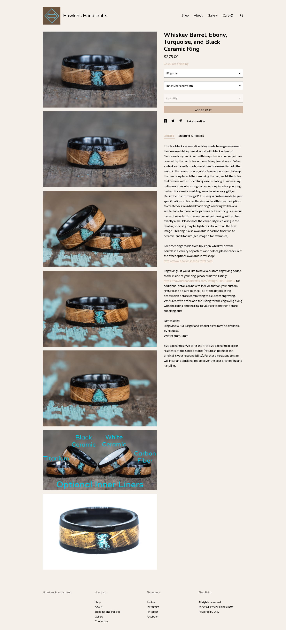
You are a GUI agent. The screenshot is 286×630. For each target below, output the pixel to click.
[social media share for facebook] (165, 121)
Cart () (228, 15)
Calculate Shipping (176, 63)
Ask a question (196, 121)
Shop (185, 15)
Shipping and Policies (107, 611)
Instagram (153, 606)
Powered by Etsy (208, 611)
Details (169, 135)
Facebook (152, 616)
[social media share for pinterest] (181, 121)
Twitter (151, 602)
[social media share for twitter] (173, 121)
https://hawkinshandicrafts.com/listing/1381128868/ (200, 280)
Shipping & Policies (191, 135)
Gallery (213, 15)
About (198, 15)
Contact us (101, 621)
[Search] (241, 16)
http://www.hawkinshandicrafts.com (188, 261)
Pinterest (152, 611)
